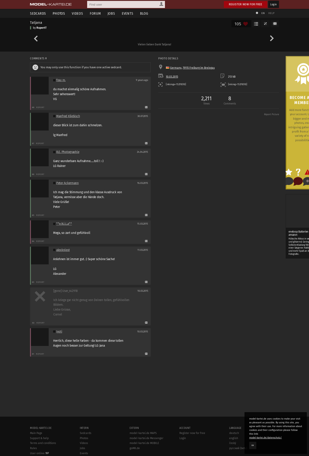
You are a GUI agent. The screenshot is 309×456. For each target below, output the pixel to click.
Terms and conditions (43, 443)
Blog (144, 13)
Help (271, 13)
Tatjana (36, 22)
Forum (95, 13)
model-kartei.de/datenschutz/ (265, 437)
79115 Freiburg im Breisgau (199, 67)
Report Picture (271, 114)
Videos (77, 13)
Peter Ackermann (67, 183)
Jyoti (59, 331)
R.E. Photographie (67, 152)
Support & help (39, 438)
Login (273, 4)
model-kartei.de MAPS (143, 433)
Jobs (111, 13)
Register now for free (245, 4)
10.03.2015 (172, 76)
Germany (175, 67)
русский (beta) (238, 448)
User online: (39, 453)
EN (263, 13)
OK (252, 445)
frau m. (61, 80)
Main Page (36, 433)
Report (40, 107)
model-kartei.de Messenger (146, 438)
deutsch (234, 433)
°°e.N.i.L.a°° (64, 224)
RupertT (41, 27)
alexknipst (63, 250)
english (233, 438)
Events (127, 13)
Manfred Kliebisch (68, 116)
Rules (33, 448)
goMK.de (135, 448)
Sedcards (38, 13)
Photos (59, 13)
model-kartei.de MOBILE (144, 443)
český (232, 443)
